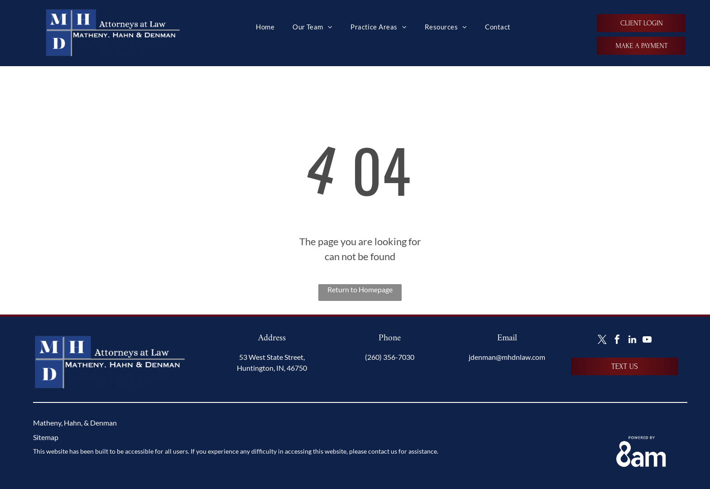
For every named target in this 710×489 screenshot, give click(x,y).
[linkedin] (632, 341)
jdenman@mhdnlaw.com (507, 357)
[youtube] (647, 341)
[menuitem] (265, 26)
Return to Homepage (360, 289)
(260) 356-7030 (389, 357)
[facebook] (617, 341)
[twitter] (602, 341)
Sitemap (45, 437)
